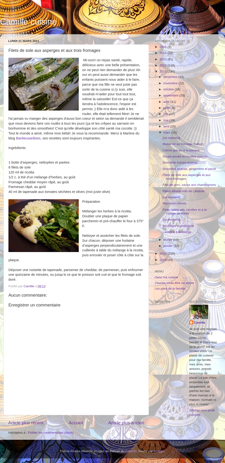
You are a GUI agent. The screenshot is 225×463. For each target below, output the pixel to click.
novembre (170, 83)
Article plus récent (25, 422)
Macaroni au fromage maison (183, 144)
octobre (169, 89)
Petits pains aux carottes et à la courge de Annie (185, 211)
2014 (164, 53)
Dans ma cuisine (166, 277)
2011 (164, 71)
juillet (167, 108)
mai (166, 120)
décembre (170, 77)
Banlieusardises (28, 138)
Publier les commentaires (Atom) (51, 432)
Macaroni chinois (174, 203)
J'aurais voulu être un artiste (174, 283)
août (166, 101)
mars (167, 132)
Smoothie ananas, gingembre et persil (189, 169)
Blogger (159, 451)
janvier (168, 246)
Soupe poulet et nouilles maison (185, 156)
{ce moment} (171, 138)
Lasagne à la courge (177, 232)
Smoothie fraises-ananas (180, 162)
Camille (199, 322)
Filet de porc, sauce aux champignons (189, 185)
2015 (164, 47)
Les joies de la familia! (170, 288)
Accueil (76, 422)
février (168, 239)
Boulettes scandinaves (178, 226)
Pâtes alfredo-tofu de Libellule (184, 191)
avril (166, 126)
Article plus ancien (126, 422)
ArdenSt (131, 451)
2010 (164, 253)
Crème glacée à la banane (181, 150)
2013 (164, 59)
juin (166, 114)
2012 (164, 65)
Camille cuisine (28, 22)
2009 (164, 260)
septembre (171, 95)
